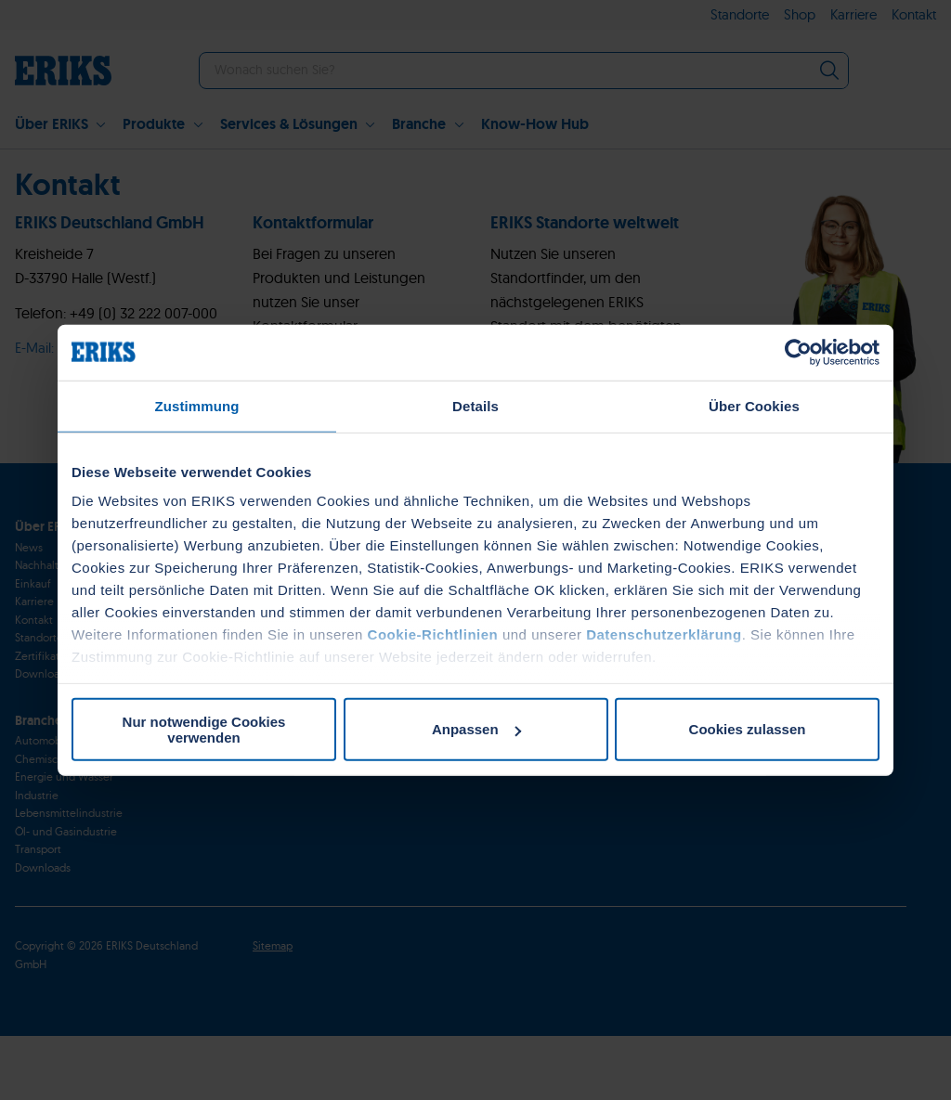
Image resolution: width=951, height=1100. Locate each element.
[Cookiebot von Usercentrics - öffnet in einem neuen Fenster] (798, 352)
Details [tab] (475, 405)
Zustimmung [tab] (197, 405)
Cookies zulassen (747, 729)
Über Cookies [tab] (754, 405)
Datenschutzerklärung (664, 634)
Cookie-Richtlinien (433, 634)
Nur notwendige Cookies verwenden (204, 728)
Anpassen (476, 729)
